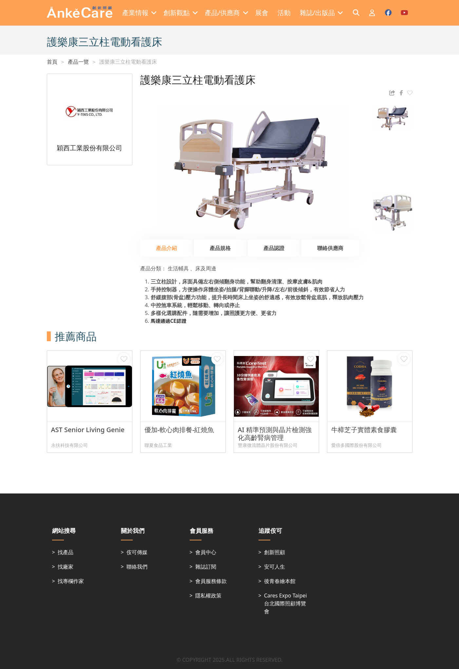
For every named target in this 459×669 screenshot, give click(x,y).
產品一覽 (78, 61)
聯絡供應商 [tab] (330, 248)
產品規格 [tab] (220, 248)
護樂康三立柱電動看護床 (128, 61)
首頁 (52, 61)
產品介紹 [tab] (166, 248)
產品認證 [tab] (273, 248)
